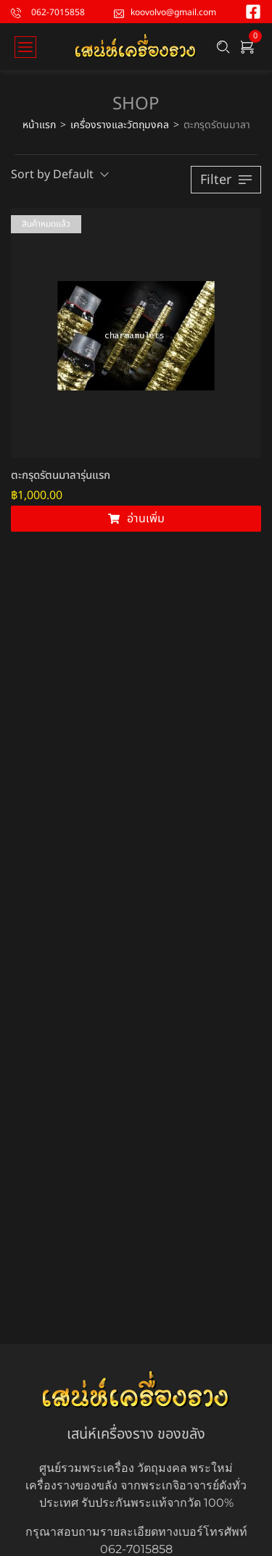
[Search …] (223, 47)
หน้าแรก (39, 125)
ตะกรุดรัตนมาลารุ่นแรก (60, 475)
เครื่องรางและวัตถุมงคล (119, 125)
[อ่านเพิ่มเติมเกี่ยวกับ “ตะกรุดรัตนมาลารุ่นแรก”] (136, 519)
